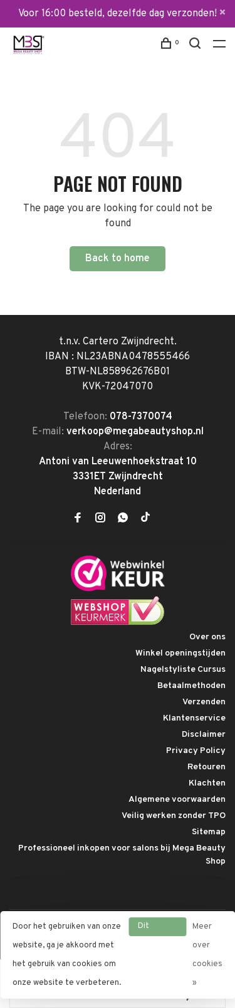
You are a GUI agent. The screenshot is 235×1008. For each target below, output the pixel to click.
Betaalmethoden (191, 686)
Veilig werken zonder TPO (174, 816)
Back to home (117, 258)
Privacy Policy (196, 751)
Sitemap (209, 832)
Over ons (207, 637)
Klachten (207, 783)
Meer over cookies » (207, 955)
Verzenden (204, 702)
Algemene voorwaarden (177, 799)
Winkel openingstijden (180, 653)
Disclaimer (204, 734)
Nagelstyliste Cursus (183, 669)
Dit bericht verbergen (157, 928)
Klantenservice (194, 718)
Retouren (206, 767)
